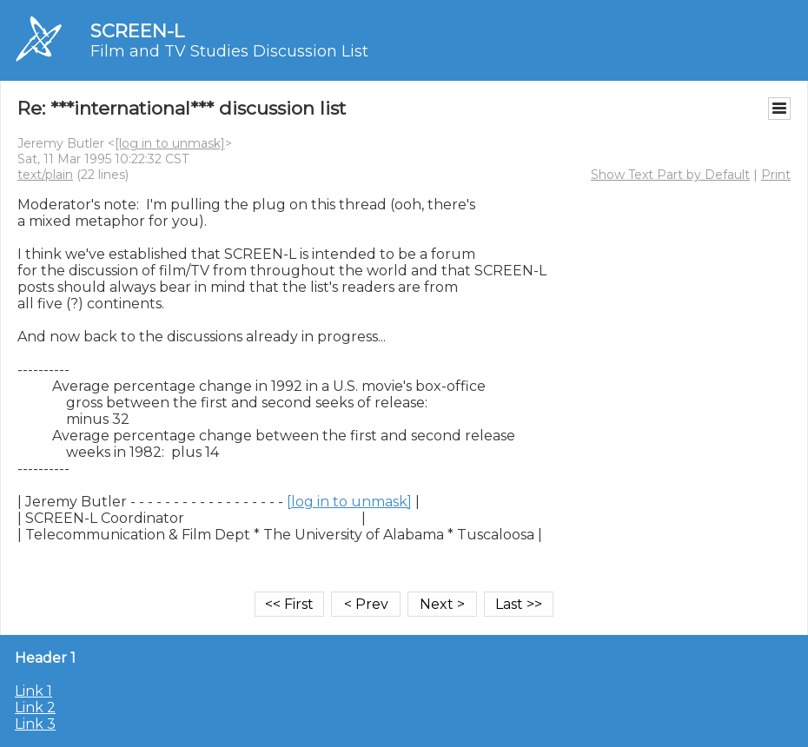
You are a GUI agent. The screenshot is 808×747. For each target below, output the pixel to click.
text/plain (45, 174)
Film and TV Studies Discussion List (229, 51)
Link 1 (33, 691)
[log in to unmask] (170, 143)
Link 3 (35, 724)
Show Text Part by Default (670, 174)
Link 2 (35, 707)
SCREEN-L (137, 31)
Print (776, 174)
